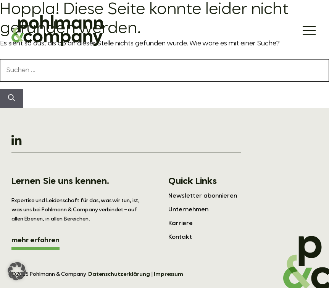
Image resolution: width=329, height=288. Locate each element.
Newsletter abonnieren (202, 196)
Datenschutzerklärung (119, 274)
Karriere (180, 223)
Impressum (168, 274)
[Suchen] (11, 98)
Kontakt (180, 237)
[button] (17, 271)
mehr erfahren (35, 240)
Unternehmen (188, 210)
